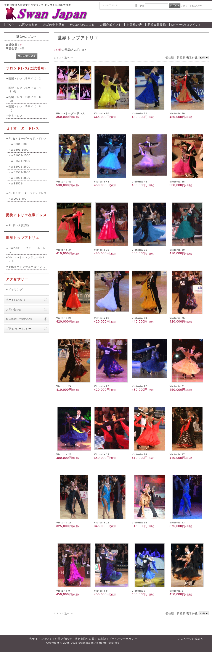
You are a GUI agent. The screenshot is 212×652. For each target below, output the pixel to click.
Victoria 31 (139, 249)
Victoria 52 (139, 113)
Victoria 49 (64, 181)
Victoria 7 (139, 590)
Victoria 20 (64, 454)
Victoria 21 (177, 386)
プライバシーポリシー (18, 328)
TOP (10, 24)
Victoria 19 (101, 454)
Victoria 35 (177, 181)
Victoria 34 (64, 249)
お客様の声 (134, 24)
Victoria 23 (101, 386)
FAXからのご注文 (82, 24)
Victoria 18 (139, 454)
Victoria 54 (101, 113)
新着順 (181, 57)
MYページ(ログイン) (185, 24)
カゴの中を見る (53, 24)
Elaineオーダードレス (70, 113)
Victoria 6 (176, 590)
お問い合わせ (28, 24)
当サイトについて (16, 299)
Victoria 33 (101, 249)
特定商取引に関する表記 (19, 319)
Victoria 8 (101, 590)
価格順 (169, 57)
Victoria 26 (139, 317)
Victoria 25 (177, 317)
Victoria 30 (177, 249)
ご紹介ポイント (110, 24)
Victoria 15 (101, 522)
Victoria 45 (101, 181)
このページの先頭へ (190, 638)
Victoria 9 (63, 590)
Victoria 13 (177, 522)
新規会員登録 (157, 24)
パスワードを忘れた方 (191, 6)
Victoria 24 (64, 386)
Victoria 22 (139, 386)
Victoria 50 (177, 113)
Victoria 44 (139, 181)
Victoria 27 (101, 317)
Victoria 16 (64, 522)
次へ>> (69, 57)
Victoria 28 (64, 317)
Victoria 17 (177, 454)
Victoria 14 (139, 522)
